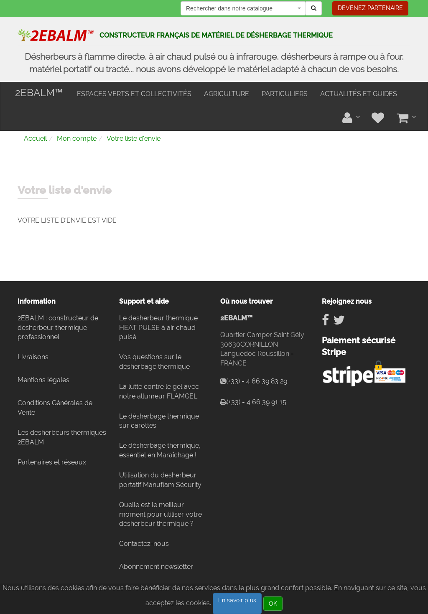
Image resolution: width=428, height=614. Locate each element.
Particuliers (285, 94)
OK (273, 603)
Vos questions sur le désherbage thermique (154, 361)
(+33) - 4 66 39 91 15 (256, 402)
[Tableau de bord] (350, 117)
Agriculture (226, 94)
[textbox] (251, 8)
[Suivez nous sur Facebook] (325, 320)
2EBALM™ (38, 92)
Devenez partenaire (370, 8)
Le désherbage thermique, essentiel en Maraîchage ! (160, 450)
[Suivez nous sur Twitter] (339, 320)
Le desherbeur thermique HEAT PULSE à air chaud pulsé (158, 327)
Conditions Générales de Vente (55, 407)
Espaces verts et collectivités (134, 94)
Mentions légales (43, 380)
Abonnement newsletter (156, 567)
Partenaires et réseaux (52, 462)
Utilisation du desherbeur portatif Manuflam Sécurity (160, 480)
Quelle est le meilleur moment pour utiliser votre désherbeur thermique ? (160, 514)
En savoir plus (237, 600)
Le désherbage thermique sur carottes (159, 421)
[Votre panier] (405, 117)
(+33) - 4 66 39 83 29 (256, 381)
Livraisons (33, 357)
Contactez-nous (144, 544)
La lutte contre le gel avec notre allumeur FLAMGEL (159, 391)
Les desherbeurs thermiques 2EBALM (62, 437)
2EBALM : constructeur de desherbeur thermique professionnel (58, 327)
